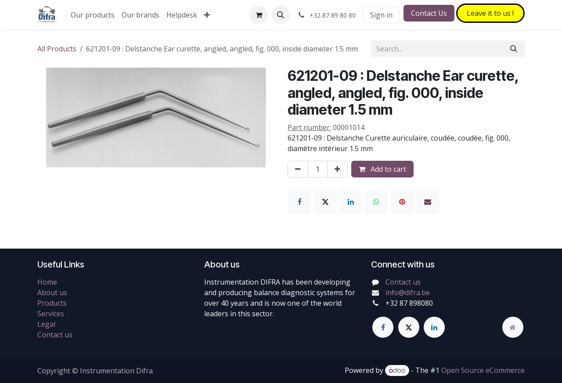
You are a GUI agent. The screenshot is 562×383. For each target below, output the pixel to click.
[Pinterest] (402, 201)
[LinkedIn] (350, 201)
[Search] (514, 48)
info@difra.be (407, 292)
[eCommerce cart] (258, 15)
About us (52, 292)
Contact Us (429, 13)
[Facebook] (299, 201)
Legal (46, 324)
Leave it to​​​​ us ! (490, 13)
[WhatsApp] (376, 201)
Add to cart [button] (382, 169)
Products (52, 303)
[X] (325, 201)
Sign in (381, 15)
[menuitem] (92, 15)
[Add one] (337, 169)
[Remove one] (298, 169)
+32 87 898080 (409, 303)
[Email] (427, 201)
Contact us (54, 335)
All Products (56, 49)
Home (47, 282)
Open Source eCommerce (483, 370)
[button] (280, 15)
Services (50, 313)
